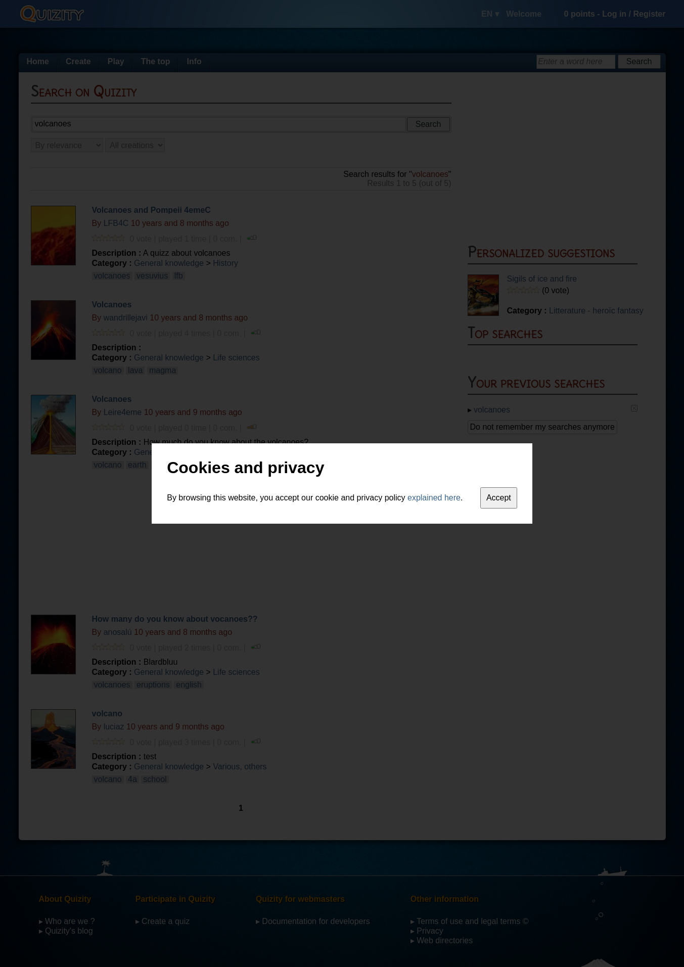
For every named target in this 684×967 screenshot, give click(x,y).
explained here (434, 497)
